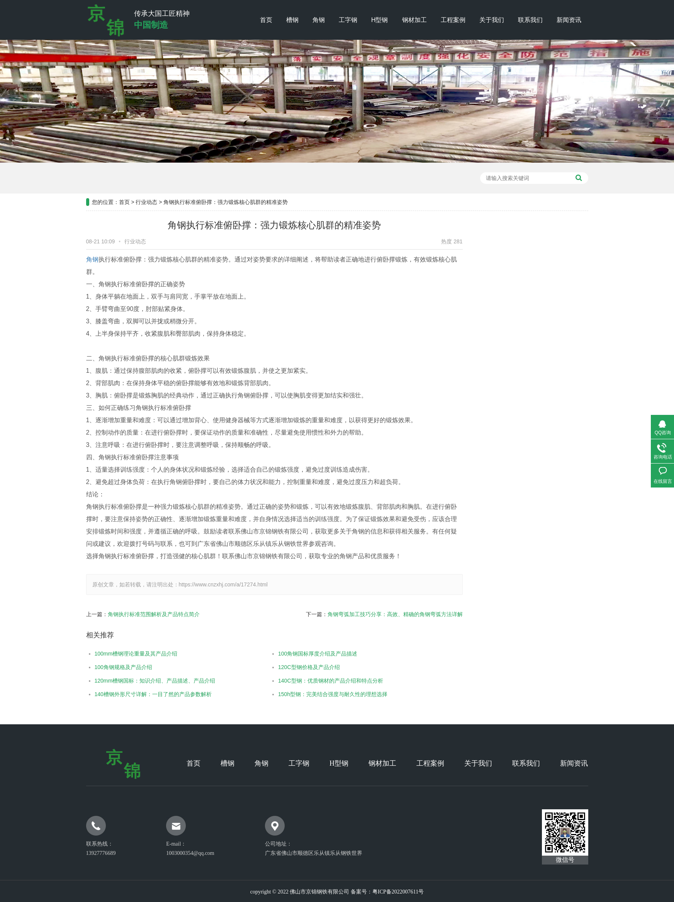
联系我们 (530, 20)
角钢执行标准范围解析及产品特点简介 (123, 614)
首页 (266, 20)
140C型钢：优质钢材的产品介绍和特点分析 (300, 681)
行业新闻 (568, 298)
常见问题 (568, 317)
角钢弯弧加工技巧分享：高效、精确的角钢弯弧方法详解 (364, 614)
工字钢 (348, 20)
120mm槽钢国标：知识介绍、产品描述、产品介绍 (124, 681)
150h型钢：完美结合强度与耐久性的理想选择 (302, 694)
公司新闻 (568, 278)
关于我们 (491, 20)
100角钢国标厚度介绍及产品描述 (287, 654)
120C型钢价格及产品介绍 (278, 667)
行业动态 (146, 171)
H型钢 (379, 20)
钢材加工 (414, 20)
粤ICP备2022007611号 (398, 892)
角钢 (318, 20)
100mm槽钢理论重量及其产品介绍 (105, 654)
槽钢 (292, 20)
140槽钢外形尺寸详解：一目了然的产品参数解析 (122, 694)
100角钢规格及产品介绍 (92, 667)
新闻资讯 (569, 20)
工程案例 (453, 20)
